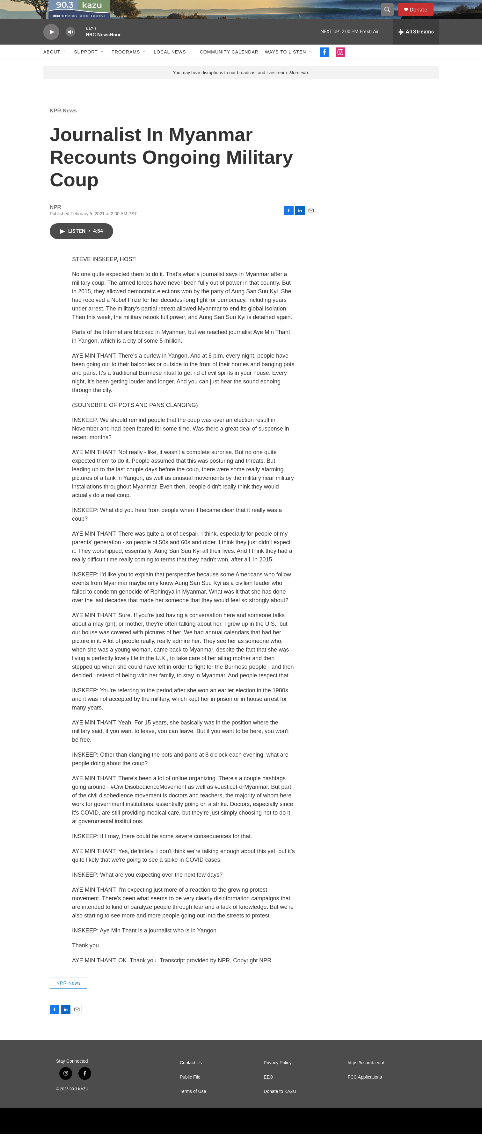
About (51, 66)
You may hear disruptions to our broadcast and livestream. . (241, 86)
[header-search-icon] (390, 17)
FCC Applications (365, 1091)
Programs (126, 66)
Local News (170, 66)
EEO (268, 1091)
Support (86, 66)
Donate (422, 16)
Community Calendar (229, 66)
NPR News (63, 125)
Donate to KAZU (280, 1105)
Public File (190, 1091)
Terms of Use (193, 1105)
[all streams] (416, 46)
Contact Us (191, 1077)
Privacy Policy (277, 1077)
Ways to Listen (285, 66)
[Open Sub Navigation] (65, 66)
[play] (51, 46)
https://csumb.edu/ (366, 1077)
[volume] (70, 46)
